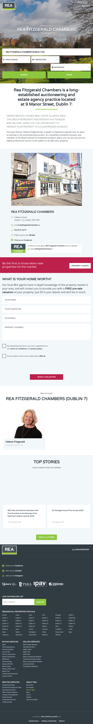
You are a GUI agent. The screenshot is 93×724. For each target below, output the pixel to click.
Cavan (17, 608)
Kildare (71, 620)
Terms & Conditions (48, 714)
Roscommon (59, 625)
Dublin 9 (31, 614)
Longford (58, 623)
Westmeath (32, 628)
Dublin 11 (58, 614)
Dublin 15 (32, 617)
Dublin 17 (58, 617)
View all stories (46, 531)
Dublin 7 (5, 614)
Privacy (62, 714)
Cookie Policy (33, 714)
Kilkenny (5, 623)
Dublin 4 (31, 611)
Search (24, 68)
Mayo (4, 625)
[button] (75, 59)
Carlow (4, 608)
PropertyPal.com (55, 719)
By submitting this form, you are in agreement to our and (27, 341)
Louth (70, 623)
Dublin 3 (18, 611)
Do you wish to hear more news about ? (26, 350)
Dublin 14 (19, 617)
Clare (30, 608)
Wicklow (58, 628)
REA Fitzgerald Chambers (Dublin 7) (25, 52)
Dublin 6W (72, 611)
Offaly (44, 625)
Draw (69, 68)
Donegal (58, 608)
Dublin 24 (32, 620)
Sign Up (41, 596)
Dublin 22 (19, 620)
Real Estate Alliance (49, 710)
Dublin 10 (45, 614)
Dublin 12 (72, 614)
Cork (43, 608)
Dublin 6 (58, 611)
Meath (18, 625)
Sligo (70, 625)
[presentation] (19, 358)
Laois (17, 623)
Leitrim (31, 623)
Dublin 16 (45, 617)
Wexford (44, 628)
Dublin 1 (71, 608)
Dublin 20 (5, 620)
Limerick (44, 623)
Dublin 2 (5, 611)
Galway (44, 620)
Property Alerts (80, 259)
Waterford (19, 628)
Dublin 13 (5, 617)
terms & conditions (19, 343)
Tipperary (5, 628)
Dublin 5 (44, 611)
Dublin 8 (18, 614)
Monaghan (32, 625)
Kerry (57, 620)
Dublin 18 (72, 617)
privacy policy (36, 343)
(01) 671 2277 (20, 223)
